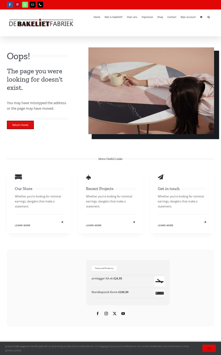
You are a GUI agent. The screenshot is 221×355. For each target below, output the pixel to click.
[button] (209, 16)
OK (209, 348)
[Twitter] (114, 313)
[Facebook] (97, 313)
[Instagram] (106, 313)
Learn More (22, 225)
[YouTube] (123, 313)
